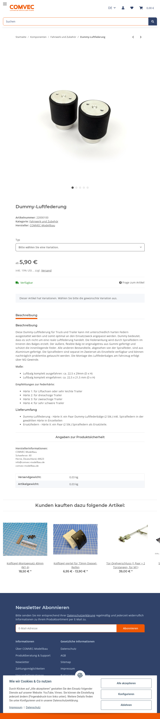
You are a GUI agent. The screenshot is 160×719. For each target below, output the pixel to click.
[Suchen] (76, 21)
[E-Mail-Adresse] (66, 628)
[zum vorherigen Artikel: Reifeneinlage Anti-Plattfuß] (133, 37)
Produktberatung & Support (33, 655)
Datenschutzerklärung (81, 615)
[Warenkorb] (146, 8)
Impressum (68, 668)
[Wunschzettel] (131, 8)
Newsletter (22, 662)
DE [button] (110, 8)
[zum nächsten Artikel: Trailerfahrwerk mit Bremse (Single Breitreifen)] (141, 37)
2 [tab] (76, 187)
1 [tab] (72, 187)
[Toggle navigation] (5, 2)
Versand (46, 270)
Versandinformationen (30, 675)
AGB (63, 655)
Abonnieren (130, 628)
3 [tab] (80, 187)
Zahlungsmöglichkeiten (30, 668)
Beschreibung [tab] (26, 315)
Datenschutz (68, 648)
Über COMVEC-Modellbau (32, 648)
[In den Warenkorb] (19, 49)
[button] (123, 8)
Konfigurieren (126, 694)
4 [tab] (84, 187)
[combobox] (80, 247)
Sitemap (66, 662)
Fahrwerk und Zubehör (43, 221)
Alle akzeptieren (126, 683)
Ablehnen (126, 704)
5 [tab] (87, 187)
